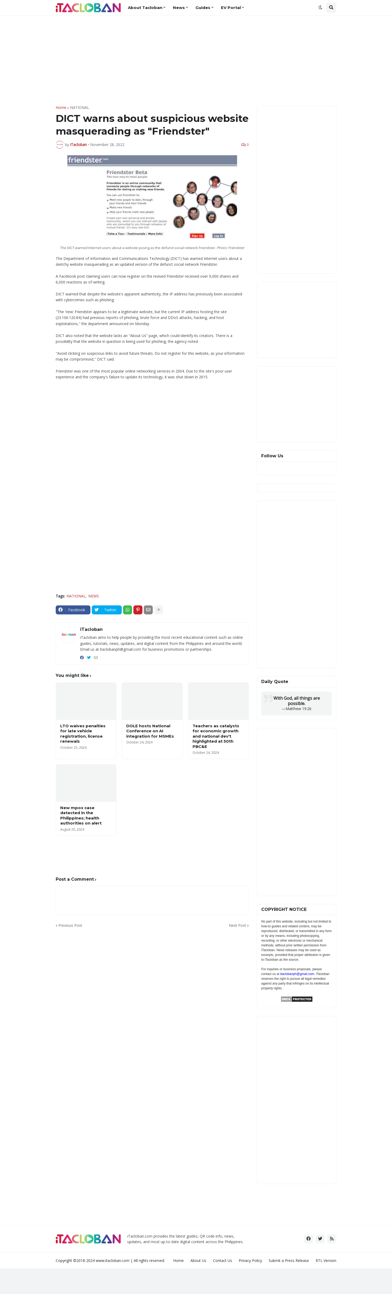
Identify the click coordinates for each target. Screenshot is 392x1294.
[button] (320, 8)
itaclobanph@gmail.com (297, 974)
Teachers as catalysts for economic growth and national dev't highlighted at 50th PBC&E (216, 736)
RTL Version (326, 1260)
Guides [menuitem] (202, 7)
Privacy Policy (250, 1260)
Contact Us (222, 1260)
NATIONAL (79, 107)
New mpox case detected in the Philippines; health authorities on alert (81, 815)
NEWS (93, 596)
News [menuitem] (179, 7)
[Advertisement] (196, 61)
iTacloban (91, 629)
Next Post (237, 925)
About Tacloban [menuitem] (145, 7)
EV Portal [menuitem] (231, 7)
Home (61, 107)
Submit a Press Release (289, 1260)
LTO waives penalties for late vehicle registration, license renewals (83, 733)
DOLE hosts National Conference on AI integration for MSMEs (150, 731)
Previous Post (70, 925)
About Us (198, 1260)
